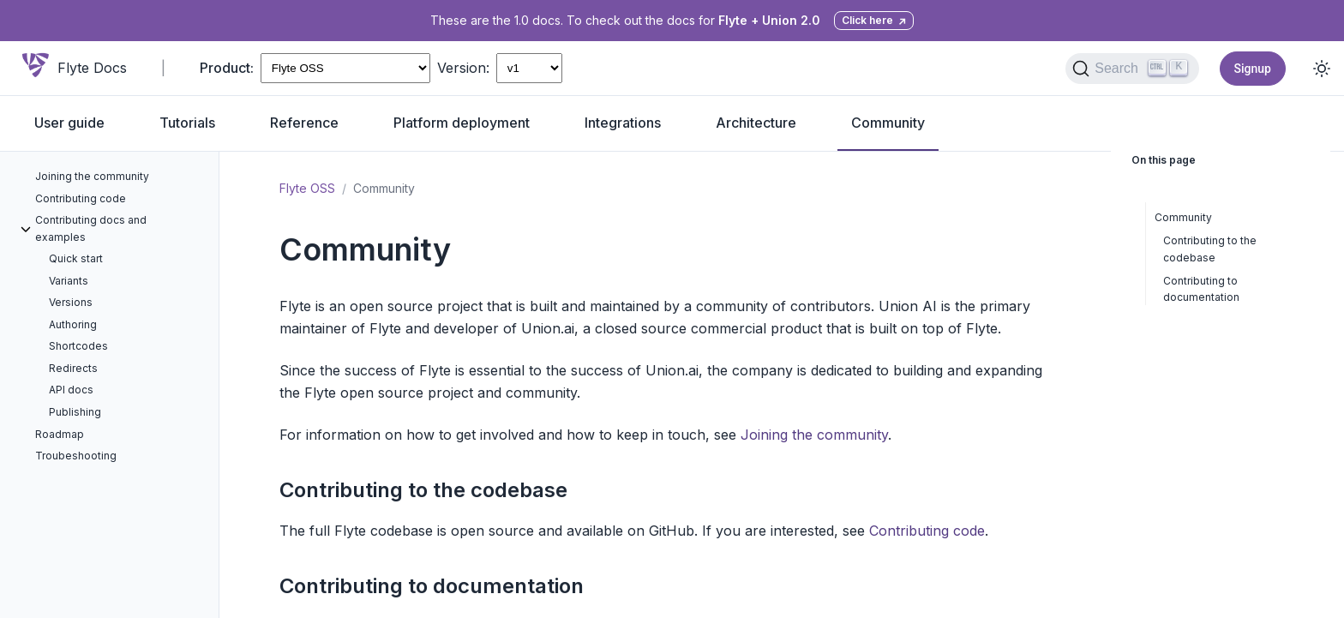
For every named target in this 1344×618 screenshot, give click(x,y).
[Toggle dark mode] (1321, 69)
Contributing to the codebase (423, 489)
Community (1183, 217)
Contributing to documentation (431, 585)
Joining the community (814, 434)
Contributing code (927, 530)
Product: (227, 67)
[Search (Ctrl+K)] (1131, 68)
